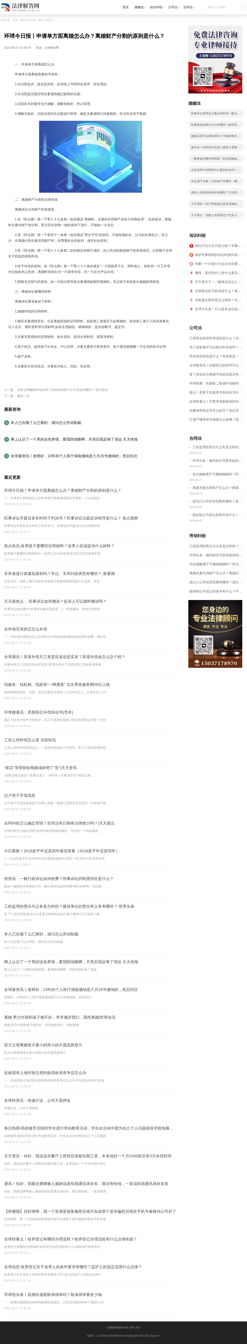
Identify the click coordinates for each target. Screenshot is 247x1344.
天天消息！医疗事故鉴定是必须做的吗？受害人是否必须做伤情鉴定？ (214, 205)
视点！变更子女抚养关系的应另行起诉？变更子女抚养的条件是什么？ (215, 394)
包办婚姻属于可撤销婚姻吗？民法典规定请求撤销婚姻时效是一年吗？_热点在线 (217, 474)
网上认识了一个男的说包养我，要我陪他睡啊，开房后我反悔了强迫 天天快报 (74, 439)
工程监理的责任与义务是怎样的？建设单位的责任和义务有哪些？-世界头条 (217, 447)
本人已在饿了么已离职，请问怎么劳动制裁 (46, 423)
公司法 (172, 7)
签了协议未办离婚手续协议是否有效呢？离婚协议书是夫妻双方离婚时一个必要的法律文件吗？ (215, 376)
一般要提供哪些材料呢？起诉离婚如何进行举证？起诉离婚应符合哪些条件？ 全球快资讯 (215, 160)
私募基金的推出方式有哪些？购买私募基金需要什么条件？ (215, 126)
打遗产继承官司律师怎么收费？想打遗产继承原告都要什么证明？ (215, 421)
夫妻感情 (53, 376)
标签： (13, 376)
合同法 (188, 7)
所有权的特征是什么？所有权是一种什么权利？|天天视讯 (215, 358)
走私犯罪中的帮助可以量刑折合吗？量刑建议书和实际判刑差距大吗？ (215, 171)
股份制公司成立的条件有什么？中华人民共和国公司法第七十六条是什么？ (217, 515)
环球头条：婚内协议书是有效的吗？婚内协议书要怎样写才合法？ (217, 461)
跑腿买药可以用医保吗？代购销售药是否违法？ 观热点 (215, 137)
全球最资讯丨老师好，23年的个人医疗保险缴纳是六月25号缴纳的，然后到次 (74, 456)
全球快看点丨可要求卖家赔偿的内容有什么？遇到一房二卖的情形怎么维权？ (215, 403)
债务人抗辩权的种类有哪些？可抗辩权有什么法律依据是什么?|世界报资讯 (215, 194)
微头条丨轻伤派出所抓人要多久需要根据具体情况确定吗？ (215, 148)
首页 (125, 7)
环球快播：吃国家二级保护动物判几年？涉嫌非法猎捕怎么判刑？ (215, 385)
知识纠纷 (156, 7)
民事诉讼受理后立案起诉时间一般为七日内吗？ (215, 114)
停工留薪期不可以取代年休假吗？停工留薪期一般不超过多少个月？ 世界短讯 (215, 349)
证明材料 (25, 376)
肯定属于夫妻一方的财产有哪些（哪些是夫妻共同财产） (215, 182)
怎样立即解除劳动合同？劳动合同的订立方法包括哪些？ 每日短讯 (62, 390)
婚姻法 (139, 7)
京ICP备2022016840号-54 (111, 1335)
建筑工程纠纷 (28, 20)
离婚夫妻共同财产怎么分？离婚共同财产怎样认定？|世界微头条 (217, 488)
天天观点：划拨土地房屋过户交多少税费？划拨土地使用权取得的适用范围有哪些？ (215, 216)
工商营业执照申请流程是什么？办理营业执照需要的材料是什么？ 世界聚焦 (215, 339)
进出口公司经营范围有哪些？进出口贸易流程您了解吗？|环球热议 (217, 502)
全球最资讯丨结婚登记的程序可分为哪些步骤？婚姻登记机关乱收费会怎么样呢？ (215, 367)
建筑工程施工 (45, 20)
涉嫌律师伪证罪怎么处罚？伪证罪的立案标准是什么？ (215, 412)
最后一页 (23, 396)
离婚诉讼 (39, 376)
